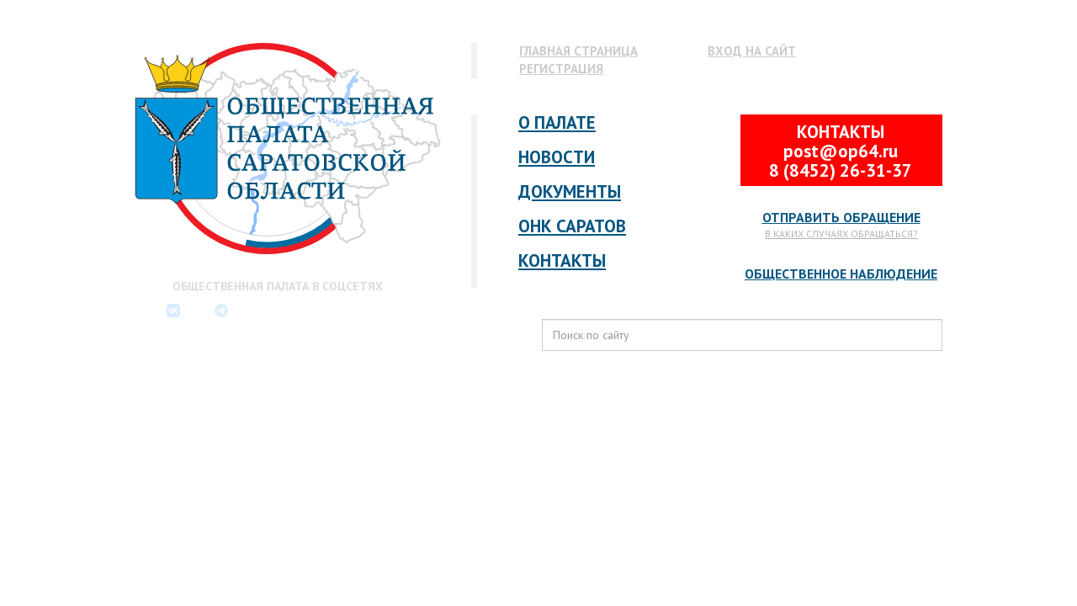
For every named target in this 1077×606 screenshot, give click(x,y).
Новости (556, 157)
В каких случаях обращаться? (841, 233)
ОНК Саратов (572, 226)
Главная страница (578, 51)
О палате (557, 122)
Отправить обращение (841, 217)
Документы (569, 191)
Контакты (562, 260)
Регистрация (561, 69)
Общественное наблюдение (841, 273)
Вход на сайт (752, 51)
